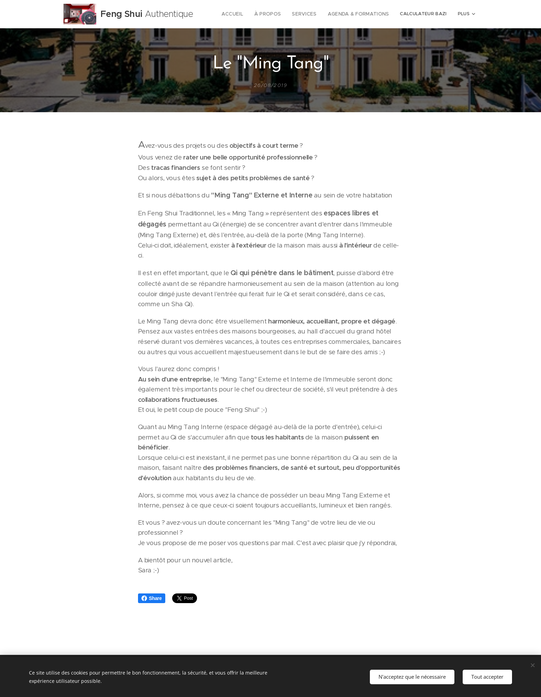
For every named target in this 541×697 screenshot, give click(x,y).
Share (151, 598)
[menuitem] (242, 14)
